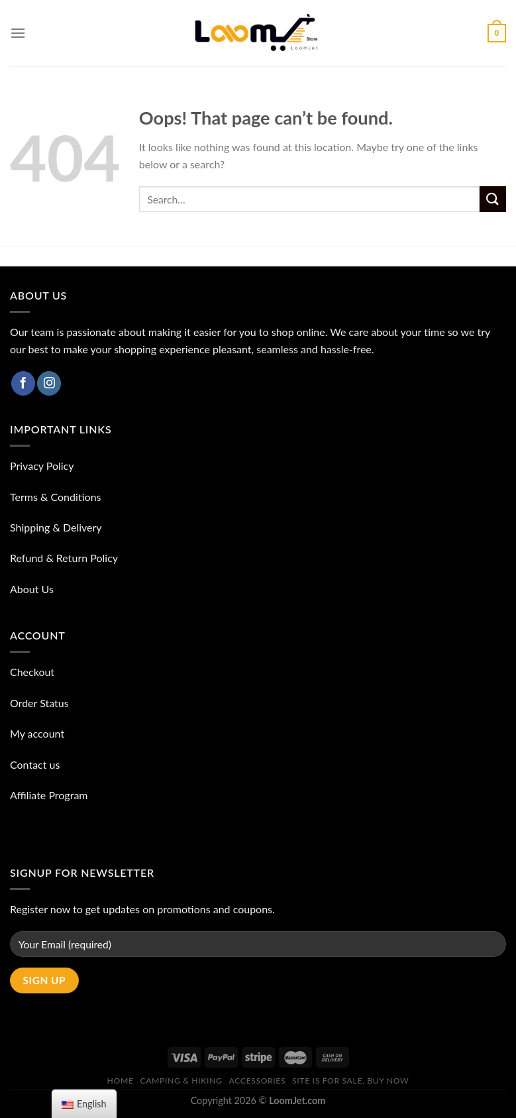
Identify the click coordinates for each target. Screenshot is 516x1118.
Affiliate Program (49, 795)
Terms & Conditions (55, 496)
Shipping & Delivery (56, 527)
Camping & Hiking (181, 1081)
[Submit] (493, 199)
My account (37, 733)
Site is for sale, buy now (350, 1081)
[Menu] (18, 33)
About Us (32, 589)
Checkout (32, 671)
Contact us (35, 764)
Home (120, 1081)
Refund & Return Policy (64, 557)
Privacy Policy (42, 465)
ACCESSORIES (257, 1081)
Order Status (39, 703)
